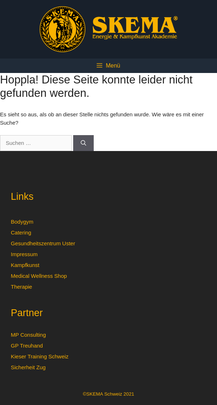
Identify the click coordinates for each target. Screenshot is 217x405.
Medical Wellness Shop (39, 276)
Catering (21, 232)
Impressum (24, 254)
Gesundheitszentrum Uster (43, 243)
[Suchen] (83, 143)
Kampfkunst (25, 265)
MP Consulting (28, 335)
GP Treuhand (27, 345)
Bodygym (22, 222)
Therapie (21, 287)
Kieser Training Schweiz (39, 356)
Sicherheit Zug (28, 367)
